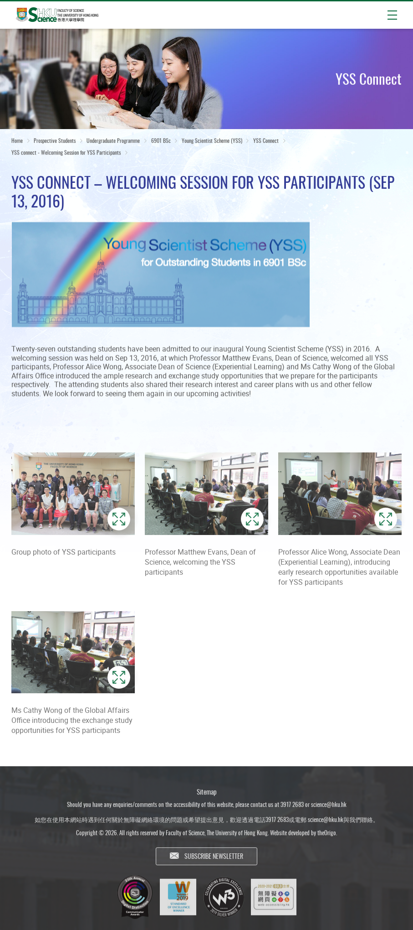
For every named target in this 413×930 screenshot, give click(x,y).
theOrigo (326, 835)
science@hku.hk (329, 807)
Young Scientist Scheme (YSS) (212, 141)
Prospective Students (55, 141)
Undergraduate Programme (113, 141)
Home (17, 141)
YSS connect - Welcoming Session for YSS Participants (66, 153)
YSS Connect (266, 141)
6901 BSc (161, 141)
